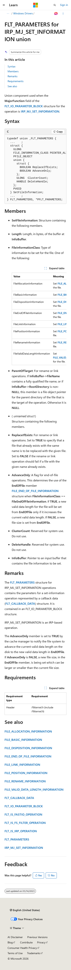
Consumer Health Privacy (22, 948)
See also (12, 86)
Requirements (15, 81)
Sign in (64, 5)
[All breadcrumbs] (8, 14)
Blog (10, 942)
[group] (35, 169)
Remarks (12, 76)
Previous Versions (37, 937)
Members (13, 71)
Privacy (41, 942)
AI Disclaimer (15, 937)
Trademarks (33, 953)
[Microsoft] (35, 5)
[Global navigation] (4, 5)
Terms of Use (15, 953)
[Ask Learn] (56, 14)
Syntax (11, 66)
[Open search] (55, 5)
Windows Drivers (23, 13)
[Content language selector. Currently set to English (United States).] (25, 910)
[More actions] (63, 14)
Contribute (26, 942)
